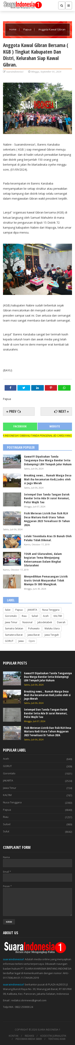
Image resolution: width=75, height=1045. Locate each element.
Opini (32, 641)
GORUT (9, 641)
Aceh (46, 616)
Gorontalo (11, 616)
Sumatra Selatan (14, 628)
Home (13, 29)
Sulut (7, 609)
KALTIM (58, 616)
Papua (27, 29)
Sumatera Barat (14, 634)
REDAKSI (29, 1035)
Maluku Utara (52, 628)
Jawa (21, 641)
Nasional (27, 622)
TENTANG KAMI (56, 1039)
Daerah (61, 622)
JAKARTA (32, 609)
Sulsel (35, 616)
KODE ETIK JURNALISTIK (53, 1035)
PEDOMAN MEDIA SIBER (29, 1039)
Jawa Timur (11, 622)
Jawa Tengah (52, 634)
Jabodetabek (44, 622)
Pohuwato (34, 628)
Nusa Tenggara (50, 609)
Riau (24, 616)
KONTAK (13, 1035)
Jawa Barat (34, 634)
